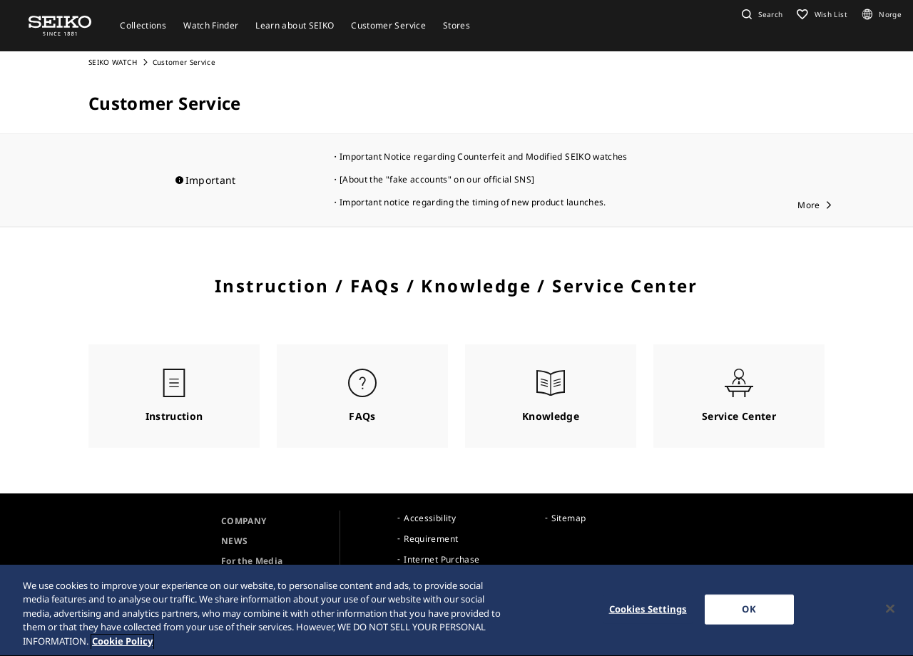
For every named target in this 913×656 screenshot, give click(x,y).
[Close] (890, 611)
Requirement (431, 539)
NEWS (234, 541)
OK (748, 611)
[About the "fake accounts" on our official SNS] (437, 179)
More (808, 205)
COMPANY (243, 521)
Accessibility (430, 518)
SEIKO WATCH (112, 62)
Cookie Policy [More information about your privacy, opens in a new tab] (122, 644)
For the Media (252, 561)
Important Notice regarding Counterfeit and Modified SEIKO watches (484, 156)
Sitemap (568, 518)
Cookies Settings (648, 611)
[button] (760, 14)
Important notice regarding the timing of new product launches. (473, 202)
